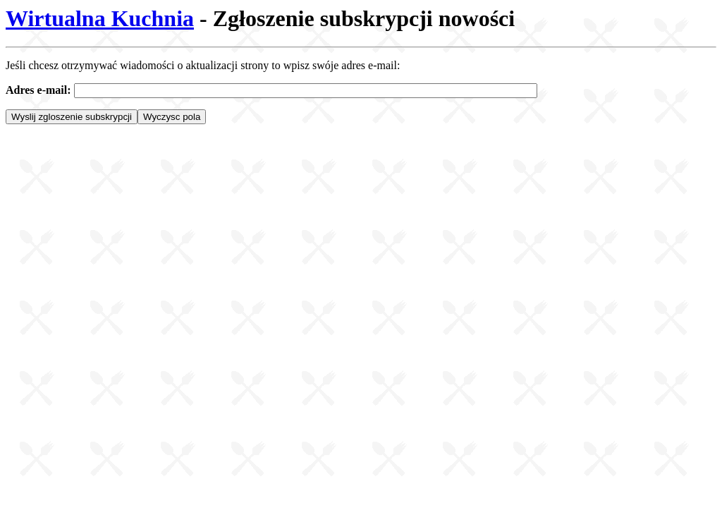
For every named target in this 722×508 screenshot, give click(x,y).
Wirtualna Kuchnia (100, 18)
